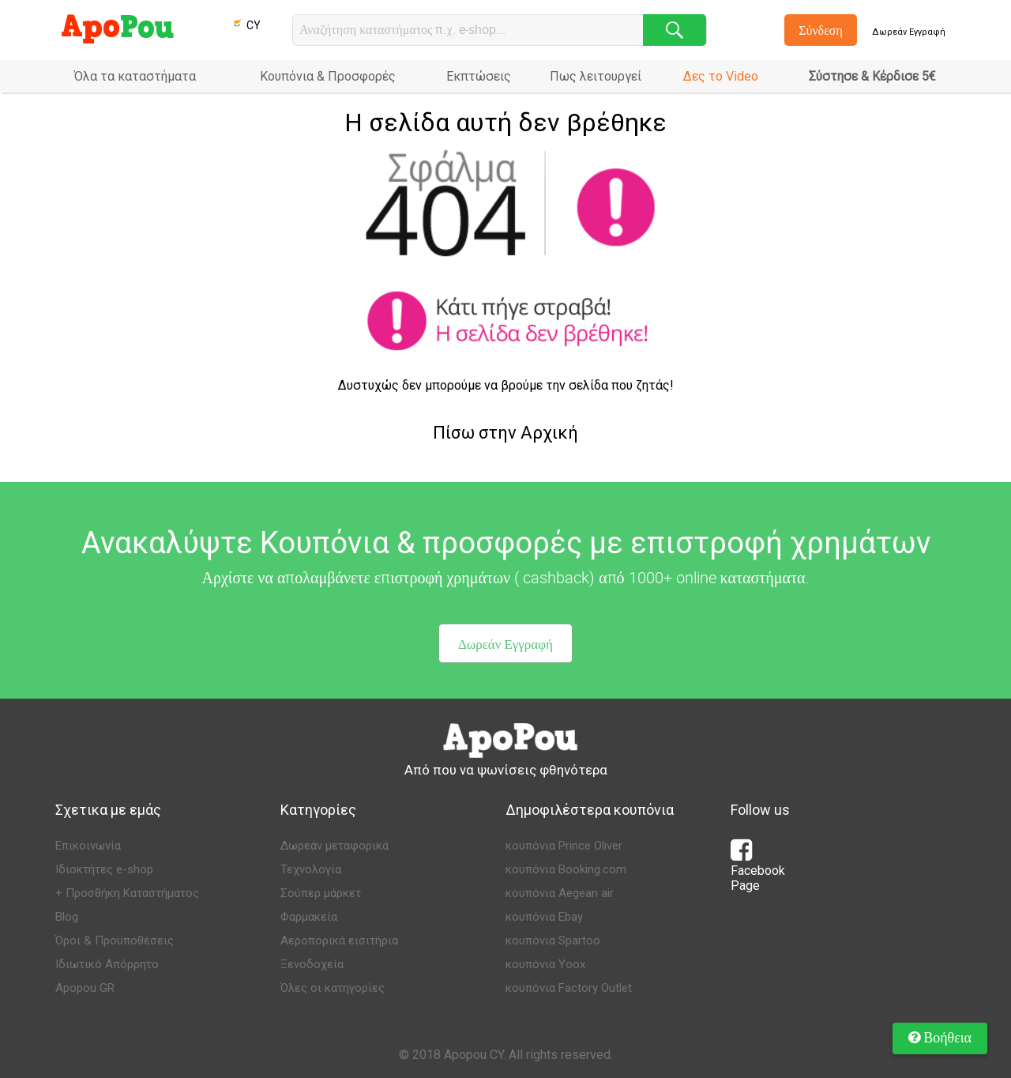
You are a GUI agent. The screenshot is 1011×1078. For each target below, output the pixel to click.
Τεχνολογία (310, 869)
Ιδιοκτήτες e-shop (104, 869)
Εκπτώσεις (478, 76)
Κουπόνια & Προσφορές (328, 76)
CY (246, 25)
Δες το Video (720, 76)
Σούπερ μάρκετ (320, 893)
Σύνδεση (821, 30)
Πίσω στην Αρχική (505, 433)
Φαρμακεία (308, 917)
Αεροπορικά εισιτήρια (339, 940)
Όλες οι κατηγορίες (332, 988)
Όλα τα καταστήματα (135, 76)
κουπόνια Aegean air (560, 893)
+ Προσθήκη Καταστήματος (127, 893)
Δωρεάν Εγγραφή (908, 32)
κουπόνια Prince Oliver (564, 846)
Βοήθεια (940, 1036)
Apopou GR (85, 988)
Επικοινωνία (88, 846)
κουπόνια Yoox (545, 964)
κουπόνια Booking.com (566, 869)
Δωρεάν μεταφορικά (334, 846)
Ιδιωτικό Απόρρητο (107, 964)
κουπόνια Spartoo (553, 940)
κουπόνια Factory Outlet (569, 988)
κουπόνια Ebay (544, 917)
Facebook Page (758, 870)
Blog (66, 917)
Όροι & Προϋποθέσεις (114, 940)
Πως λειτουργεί (595, 76)
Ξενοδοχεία (312, 964)
